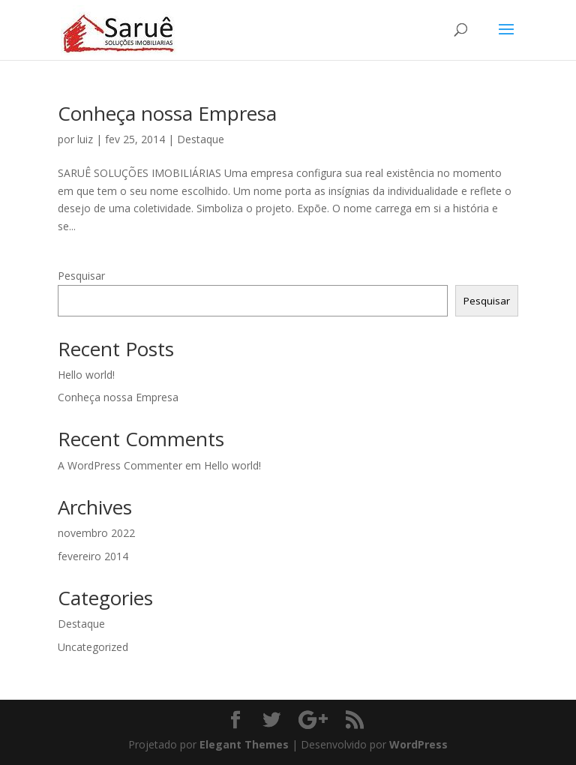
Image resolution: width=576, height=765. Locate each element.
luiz (85, 139)
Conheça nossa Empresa (167, 113)
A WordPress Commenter (120, 465)
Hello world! (86, 375)
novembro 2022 (96, 533)
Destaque (200, 139)
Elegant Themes (244, 744)
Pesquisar (81, 275)
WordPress (418, 744)
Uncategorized (93, 647)
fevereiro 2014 (93, 556)
